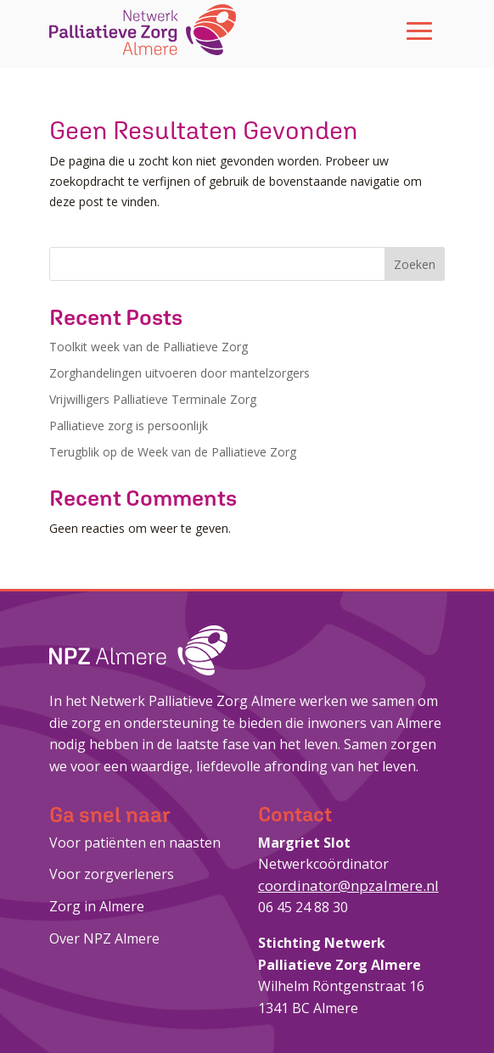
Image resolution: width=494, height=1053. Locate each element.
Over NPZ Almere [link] (104, 938)
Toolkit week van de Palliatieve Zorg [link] (148, 347)
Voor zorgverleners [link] (111, 874)
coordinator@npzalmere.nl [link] (348, 885)
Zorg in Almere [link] (96, 906)
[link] (142, 29)
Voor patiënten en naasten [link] (135, 842)
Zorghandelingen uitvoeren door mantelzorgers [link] (179, 373)
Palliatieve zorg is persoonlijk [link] (128, 425)
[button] (419, 29)
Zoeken (414, 264)
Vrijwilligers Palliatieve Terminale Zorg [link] (152, 399)
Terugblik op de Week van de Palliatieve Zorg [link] (172, 452)
